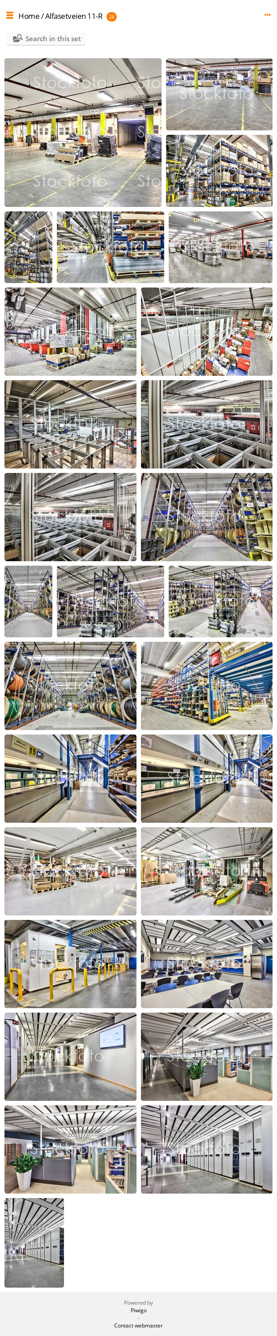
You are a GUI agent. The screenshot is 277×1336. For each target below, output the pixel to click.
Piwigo (139, 1310)
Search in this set (53, 38)
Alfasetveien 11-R (74, 16)
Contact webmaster (138, 1325)
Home (28, 16)
